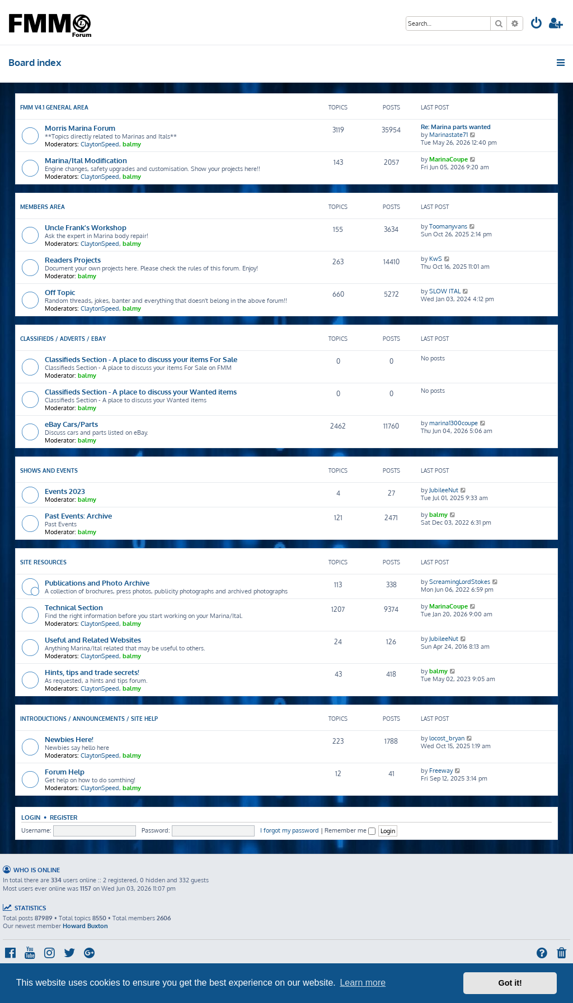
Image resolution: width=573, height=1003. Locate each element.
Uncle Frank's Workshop (85, 227)
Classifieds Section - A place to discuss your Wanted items (141, 391)
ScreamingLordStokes (459, 582)
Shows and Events (49, 470)
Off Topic (60, 292)
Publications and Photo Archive (97, 582)
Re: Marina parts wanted (456, 127)
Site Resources (43, 562)
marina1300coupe (453, 423)
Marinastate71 (448, 135)
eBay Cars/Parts (71, 424)
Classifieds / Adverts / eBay (63, 338)
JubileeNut (443, 490)
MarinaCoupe (448, 159)
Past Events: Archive (78, 515)
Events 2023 (65, 491)
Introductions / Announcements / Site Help (89, 718)
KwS (435, 259)
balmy (132, 144)
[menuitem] (536, 24)
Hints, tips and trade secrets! (92, 672)
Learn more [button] (363, 982)
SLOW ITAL (445, 291)
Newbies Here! (69, 739)
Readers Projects (73, 259)
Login (30, 817)
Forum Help (64, 771)
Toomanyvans (448, 226)
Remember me (350, 830)
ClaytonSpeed (100, 144)
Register (63, 817)
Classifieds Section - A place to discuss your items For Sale (141, 359)
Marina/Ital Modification (86, 160)
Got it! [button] (510, 982)
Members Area (42, 206)
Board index (35, 62)
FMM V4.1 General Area (54, 107)
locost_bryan (446, 738)
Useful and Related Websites (93, 639)
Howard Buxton (85, 926)
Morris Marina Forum (80, 127)
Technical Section (74, 607)
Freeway (441, 770)
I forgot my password (289, 830)
